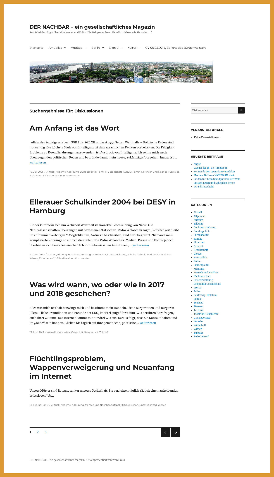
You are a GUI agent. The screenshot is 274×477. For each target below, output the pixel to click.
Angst (197, 164)
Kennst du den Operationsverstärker (214, 171)
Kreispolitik (63, 332)
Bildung (74, 171)
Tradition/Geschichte (159, 254)
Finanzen (199, 242)
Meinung (136, 171)
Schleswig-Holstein (205, 295)
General (198, 246)
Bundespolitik (88, 171)
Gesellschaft (115, 171)
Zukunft (104, 332)
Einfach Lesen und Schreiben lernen (214, 182)
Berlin (95, 47)
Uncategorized (148, 404)
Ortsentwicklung (203, 280)
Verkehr (198, 321)
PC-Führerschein (204, 186)
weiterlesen (38, 162)
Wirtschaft (200, 325)
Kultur (131, 47)
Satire (197, 291)
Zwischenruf (37, 175)
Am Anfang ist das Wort (75, 128)
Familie (102, 171)
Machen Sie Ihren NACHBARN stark (214, 175)
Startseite (37, 47)
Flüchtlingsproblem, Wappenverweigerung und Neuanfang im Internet (102, 367)
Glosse (197, 253)
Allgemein (62, 171)
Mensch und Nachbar (155, 171)
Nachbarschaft (202, 276)
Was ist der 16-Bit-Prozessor (210, 167)
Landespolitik (201, 265)
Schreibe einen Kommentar (63, 175)
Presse (197, 287)
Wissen (34, 258)
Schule (131, 254)
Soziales (174, 171)
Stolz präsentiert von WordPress (106, 460)
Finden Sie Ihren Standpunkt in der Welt (217, 179)
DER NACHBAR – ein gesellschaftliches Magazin (92, 27)
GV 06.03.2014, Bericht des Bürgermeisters (175, 47)
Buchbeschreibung (79, 254)
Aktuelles (55, 47)
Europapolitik (201, 235)
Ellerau (113, 47)
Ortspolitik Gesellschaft (84, 332)
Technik (141, 254)
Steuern (198, 306)
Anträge (76, 47)
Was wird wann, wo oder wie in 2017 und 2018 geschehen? (97, 289)
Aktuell (50, 171)
